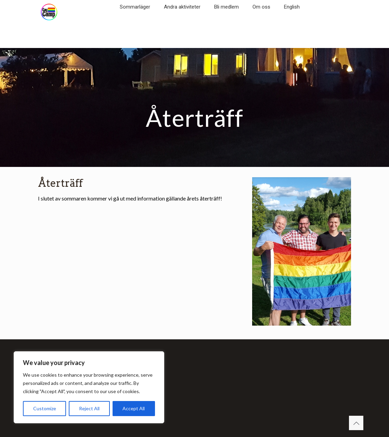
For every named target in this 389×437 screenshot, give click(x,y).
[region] (89, 387)
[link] (135, 17)
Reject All (89, 408)
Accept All (133, 408)
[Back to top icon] (356, 423)
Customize (44, 408)
